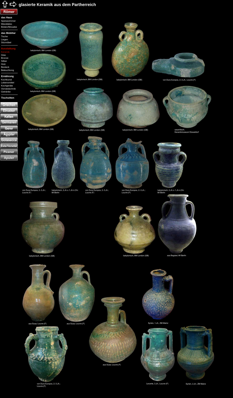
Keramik (4, 52)
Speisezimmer (8, 21)
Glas (3, 55)
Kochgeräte (6, 85)
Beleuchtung (7, 70)
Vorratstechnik (8, 88)
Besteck (4, 67)
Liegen (4, 39)
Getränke (5, 91)
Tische (4, 36)
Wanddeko (6, 24)
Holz (3, 64)
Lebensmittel (7, 82)
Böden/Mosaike (8, 27)
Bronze (4, 58)
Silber (3, 61)
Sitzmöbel (5, 42)
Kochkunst (6, 79)
